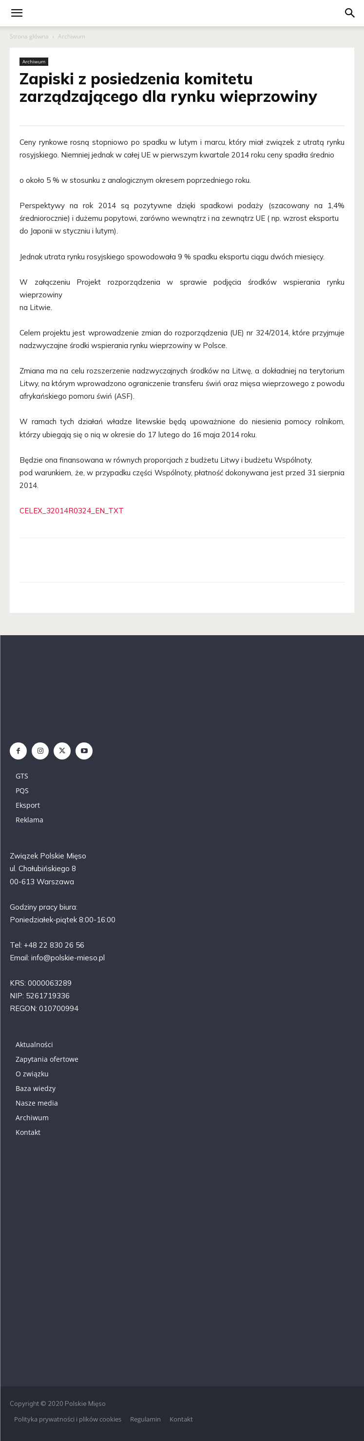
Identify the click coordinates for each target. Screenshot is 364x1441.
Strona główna (29, 36)
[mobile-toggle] (16, 13)
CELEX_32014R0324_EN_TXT (71, 510)
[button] (350, 13)
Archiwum (71, 36)
